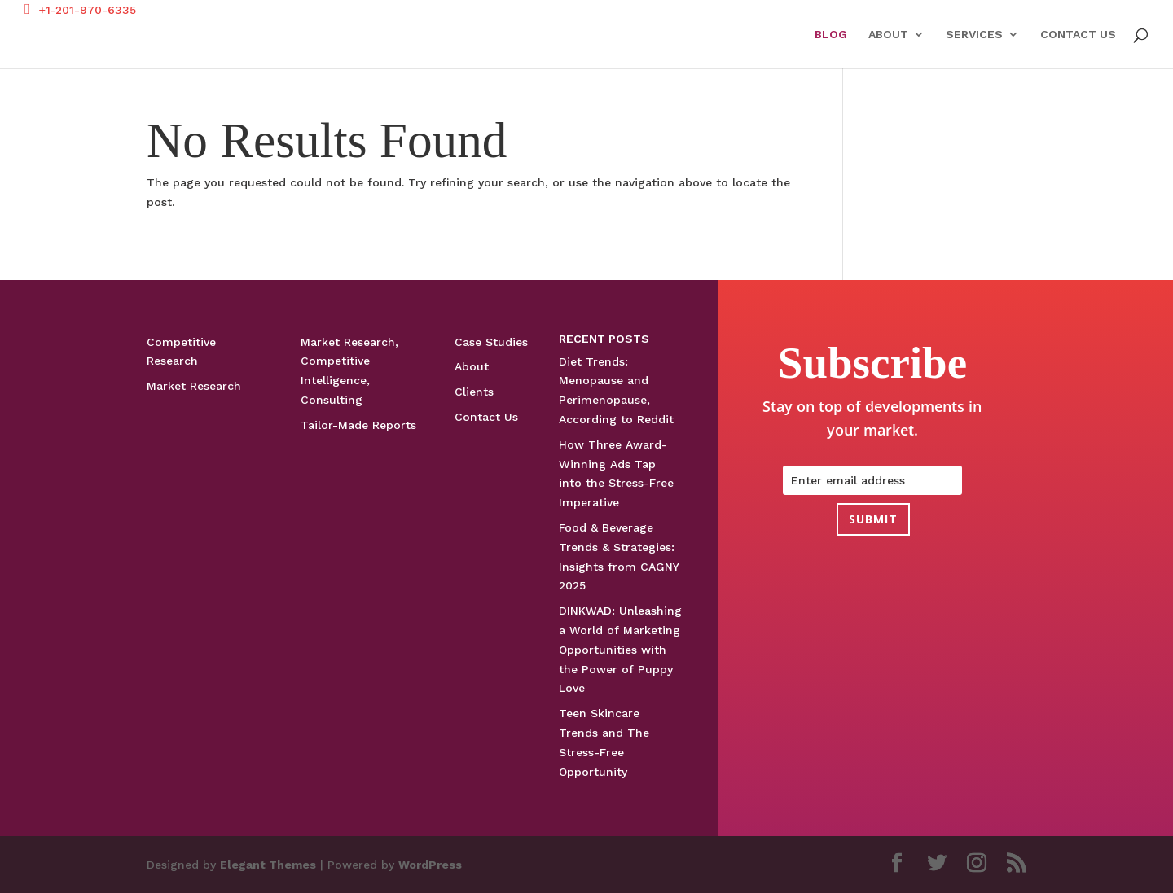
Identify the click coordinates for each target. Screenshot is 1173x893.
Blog (831, 34)
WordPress (430, 864)
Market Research (194, 385)
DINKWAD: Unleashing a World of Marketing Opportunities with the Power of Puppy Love (620, 649)
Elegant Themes (268, 864)
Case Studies (491, 341)
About (888, 34)
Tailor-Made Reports (358, 424)
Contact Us (1078, 34)
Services (974, 34)
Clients (474, 391)
